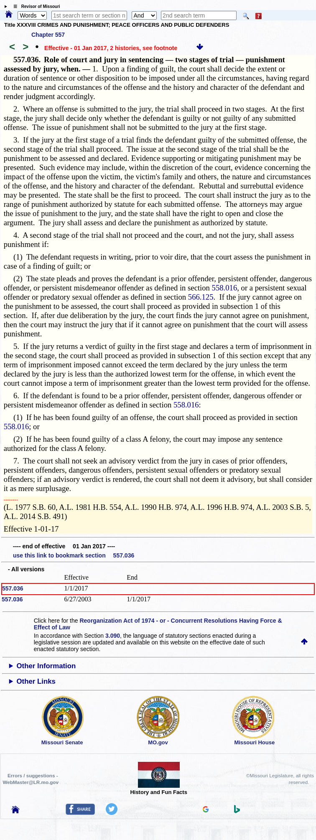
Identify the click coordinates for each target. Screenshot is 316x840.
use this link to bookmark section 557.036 (73, 555)
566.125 (201, 297)
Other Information (46, 666)
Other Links (36, 681)
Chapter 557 (48, 34)
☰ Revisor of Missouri (34, 6)
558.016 (224, 287)
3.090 (112, 635)
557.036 (12, 588)
